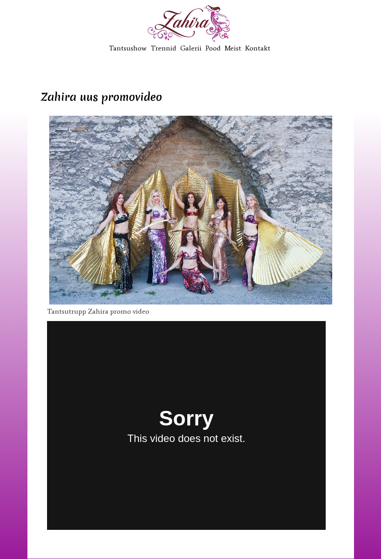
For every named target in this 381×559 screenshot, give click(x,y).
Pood (213, 48)
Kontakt (257, 48)
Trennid (163, 48)
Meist (233, 48)
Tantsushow (128, 48)
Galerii (191, 48)
